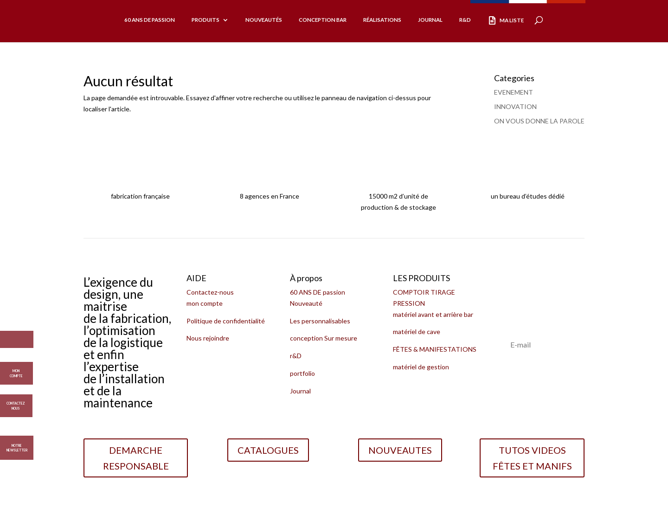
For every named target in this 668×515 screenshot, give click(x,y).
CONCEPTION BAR (323, 20)
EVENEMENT (513, 92)
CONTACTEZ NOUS (15, 402)
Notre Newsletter (16, 448)
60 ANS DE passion (317, 292)
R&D (465, 20)
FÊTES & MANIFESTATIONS (434, 349)
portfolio (302, 373)
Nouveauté (306, 303)
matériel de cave (416, 331)
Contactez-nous (210, 292)
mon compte (204, 303)
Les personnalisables (320, 321)
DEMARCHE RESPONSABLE (136, 457)
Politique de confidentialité (225, 321)
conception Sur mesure (323, 338)
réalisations (382, 20)
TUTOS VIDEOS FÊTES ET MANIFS (532, 457)
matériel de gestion (421, 367)
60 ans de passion (149, 20)
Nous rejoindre (207, 338)
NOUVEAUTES (400, 450)
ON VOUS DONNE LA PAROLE (539, 121)
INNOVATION (515, 106)
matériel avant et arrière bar (433, 314)
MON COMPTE (16, 370)
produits (205, 20)
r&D (296, 356)
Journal (430, 20)
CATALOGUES (268, 450)
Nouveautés (263, 20)
